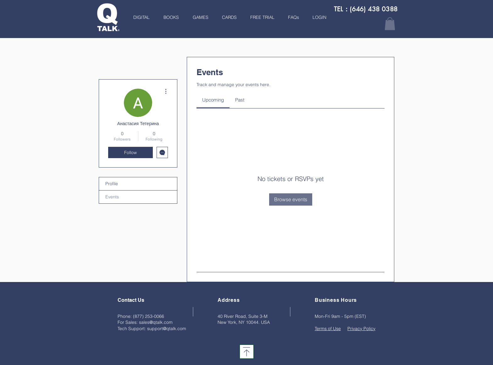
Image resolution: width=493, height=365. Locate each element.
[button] (169, 17)
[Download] (247, 352)
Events (112, 197)
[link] (213, 100)
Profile (111, 183)
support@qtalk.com (166, 328)
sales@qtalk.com (156, 322)
